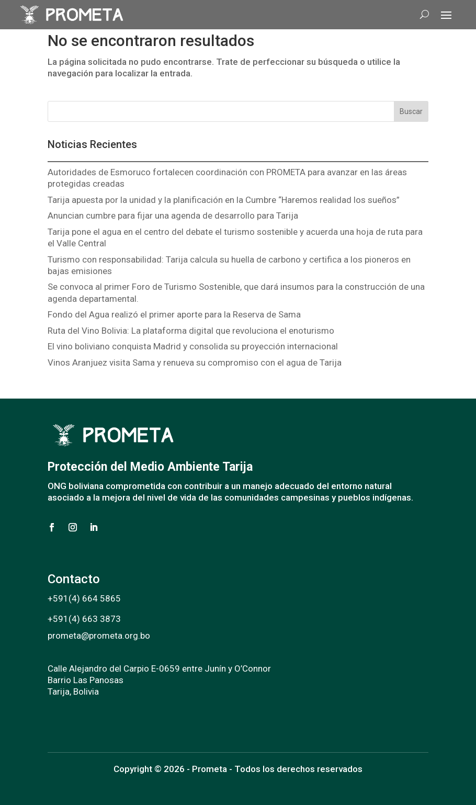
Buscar (411, 111)
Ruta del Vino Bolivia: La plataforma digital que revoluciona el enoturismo (191, 330)
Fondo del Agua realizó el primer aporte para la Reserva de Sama (174, 314)
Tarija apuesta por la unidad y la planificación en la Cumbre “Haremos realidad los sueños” (224, 200)
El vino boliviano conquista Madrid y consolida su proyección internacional (193, 346)
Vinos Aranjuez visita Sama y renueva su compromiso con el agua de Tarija (195, 362)
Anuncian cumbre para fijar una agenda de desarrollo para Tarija (173, 215)
